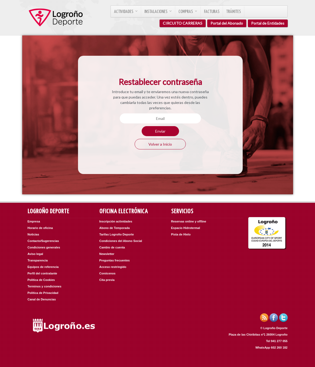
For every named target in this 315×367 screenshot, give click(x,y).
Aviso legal (35, 253)
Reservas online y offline (188, 221)
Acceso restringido (112, 266)
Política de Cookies (41, 279)
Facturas (211, 11)
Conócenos (107, 273)
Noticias (33, 234)
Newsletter (107, 253)
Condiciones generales (44, 247)
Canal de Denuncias (42, 299)
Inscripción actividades (115, 221)
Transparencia (38, 260)
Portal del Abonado (226, 23)
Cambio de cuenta (112, 247)
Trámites (233, 11)
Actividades (126, 11)
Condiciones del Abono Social (120, 241)
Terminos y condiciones (44, 286)
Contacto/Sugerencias (43, 241)
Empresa (34, 221)
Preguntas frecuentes (114, 260)
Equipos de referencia (43, 266)
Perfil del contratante (42, 273)
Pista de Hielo (181, 234)
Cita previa (107, 279)
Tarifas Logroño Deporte (116, 234)
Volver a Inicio (160, 144)
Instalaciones (158, 11)
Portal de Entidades (267, 23)
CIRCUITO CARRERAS (182, 23)
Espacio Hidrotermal (185, 228)
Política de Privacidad (43, 292)
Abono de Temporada (114, 228)
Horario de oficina (40, 228)
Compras (187, 11)
